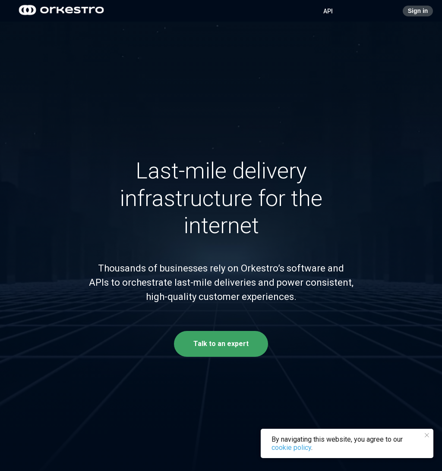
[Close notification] (427, 435)
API (328, 11)
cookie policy (291, 447)
